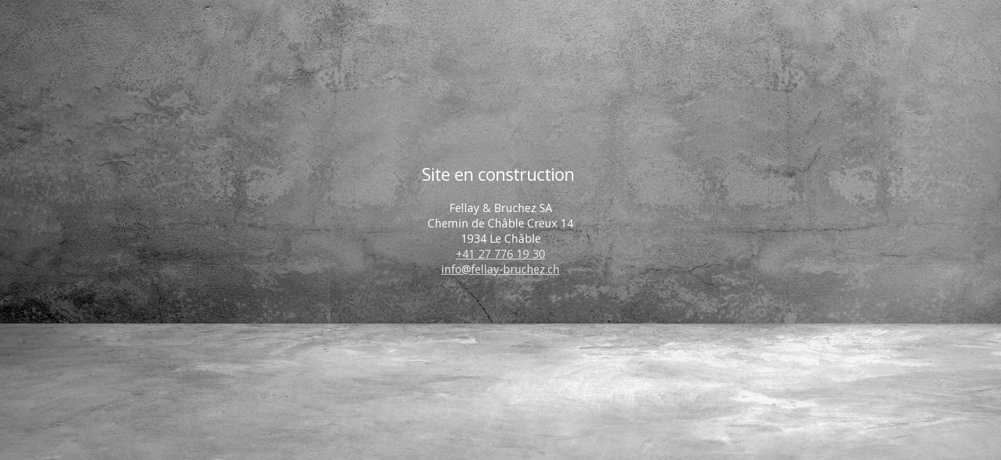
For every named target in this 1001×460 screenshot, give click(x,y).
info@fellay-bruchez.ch (500, 269)
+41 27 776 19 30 (500, 253)
